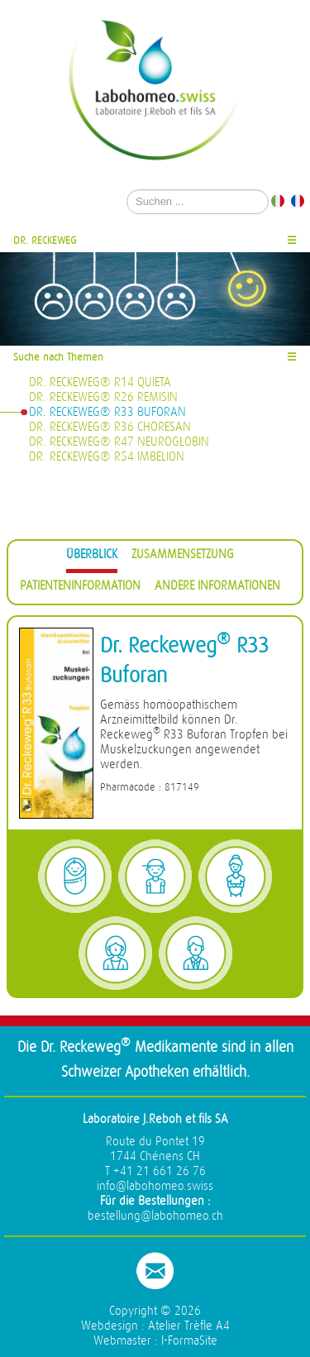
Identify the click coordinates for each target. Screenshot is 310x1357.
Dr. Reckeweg (45, 240)
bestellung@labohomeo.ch (155, 1216)
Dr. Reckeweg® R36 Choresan (110, 427)
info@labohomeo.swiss (155, 1186)
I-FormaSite (189, 1341)
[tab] (91, 557)
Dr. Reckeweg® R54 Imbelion (106, 457)
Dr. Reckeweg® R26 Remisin (103, 397)
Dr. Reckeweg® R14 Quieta (100, 382)
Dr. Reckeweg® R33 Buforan (107, 412)
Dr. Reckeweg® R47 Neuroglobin (119, 442)
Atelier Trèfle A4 (189, 1326)
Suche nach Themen (58, 357)
